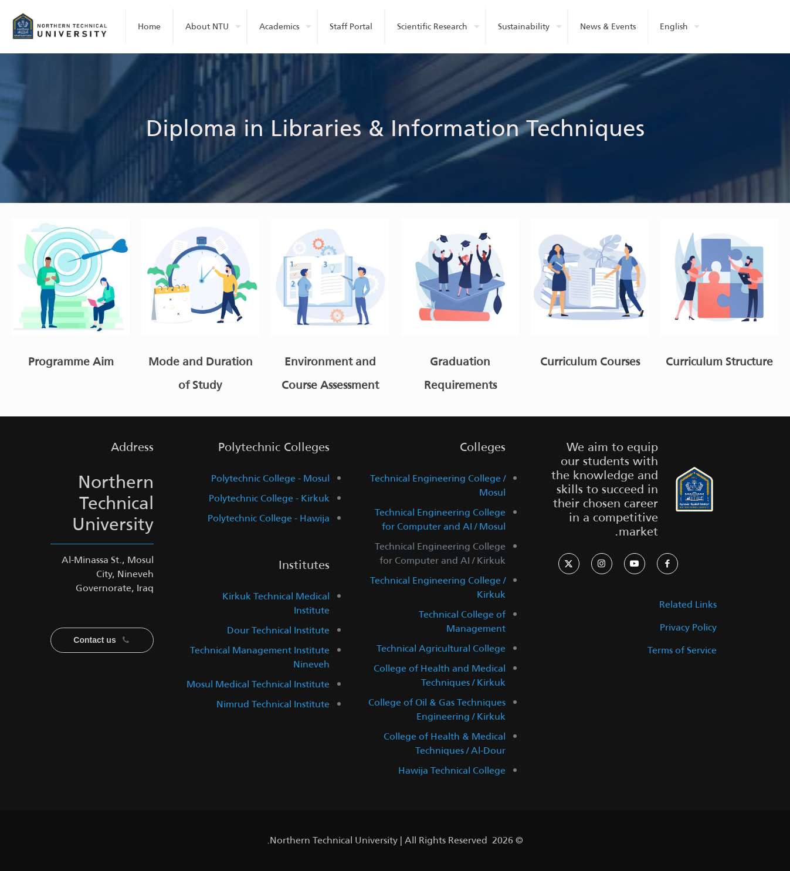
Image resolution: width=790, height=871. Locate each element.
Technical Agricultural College (441, 648)
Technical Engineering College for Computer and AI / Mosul (440, 519)
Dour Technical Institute (278, 630)
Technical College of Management (462, 621)
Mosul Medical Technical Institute (258, 684)
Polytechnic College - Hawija (269, 518)
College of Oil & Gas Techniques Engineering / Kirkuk (437, 709)
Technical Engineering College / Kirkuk (438, 587)
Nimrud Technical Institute (273, 704)
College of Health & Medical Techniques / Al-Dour (445, 743)
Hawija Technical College (452, 770)
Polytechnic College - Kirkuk (269, 498)
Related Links (688, 604)
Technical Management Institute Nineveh (260, 657)
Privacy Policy (688, 627)
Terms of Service (682, 650)
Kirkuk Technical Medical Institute (276, 603)
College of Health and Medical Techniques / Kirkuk (440, 675)
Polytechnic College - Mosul (270, 478)
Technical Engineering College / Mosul (438, 485)
